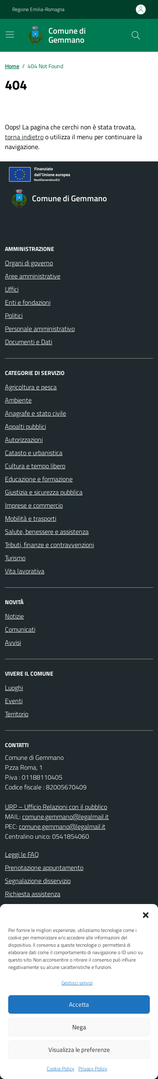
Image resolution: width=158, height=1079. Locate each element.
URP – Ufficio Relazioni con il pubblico (56, 807)
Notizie (14, 616)
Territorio (16, 714)
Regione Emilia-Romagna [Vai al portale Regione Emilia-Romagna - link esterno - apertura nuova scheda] (38, 9)
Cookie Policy (60, 1068)
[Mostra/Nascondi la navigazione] (10, 34)
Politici (14, 315)
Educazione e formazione (39, 479)
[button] (146, 914)
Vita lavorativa (24, 571)
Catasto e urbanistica (33, 453)
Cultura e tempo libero (35, 466)
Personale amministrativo (40, 329)
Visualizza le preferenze (79, 1049)
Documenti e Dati (28, 342)
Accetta (79, 1004)
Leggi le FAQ (22, 854)
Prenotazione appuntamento (44, 867)
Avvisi (13, 642)
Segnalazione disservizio (38, 881)
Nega (79, 1027)
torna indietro (24, 137)
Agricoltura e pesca (31, 387)
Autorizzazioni (24, 439)
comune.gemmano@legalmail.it (65, 816)
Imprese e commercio (34, 505)
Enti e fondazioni (27, 302)
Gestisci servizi (77, 983)
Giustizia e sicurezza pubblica (43, 492)
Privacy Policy (92, 1068)
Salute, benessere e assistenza (47, 531)
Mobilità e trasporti (30, 518)
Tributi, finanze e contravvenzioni (49, 545)
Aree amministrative (32, 276)
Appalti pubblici (25, 426)
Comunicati (20, 629)
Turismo (15, 558)
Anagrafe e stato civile (35, 413)
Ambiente (18, 400)
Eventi (14, 701)
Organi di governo (29, 263)
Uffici (11, 289)
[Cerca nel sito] (136, 35)
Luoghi (14, 687)
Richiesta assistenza (32, 894)
